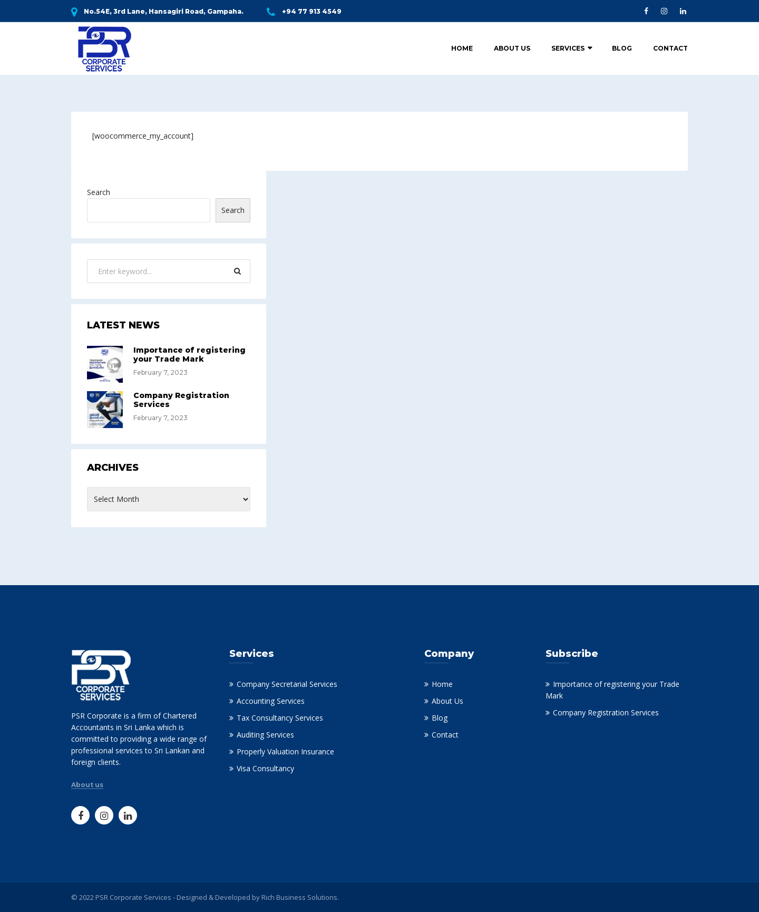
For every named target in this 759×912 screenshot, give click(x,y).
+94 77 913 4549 (312, 11)
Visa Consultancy (265, 768)
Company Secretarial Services (287, 684)
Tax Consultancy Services (280, 718)
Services (568, 48)
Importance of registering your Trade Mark (189, 354)
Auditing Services (265, 735)
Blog (622, 48)
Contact (670, 48)
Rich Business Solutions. (300, 897)
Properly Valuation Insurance (285, 751)
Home (462, 48)
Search (98, 192)
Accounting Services (271, 701)
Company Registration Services (181, 400)
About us (87, 785)
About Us (512, 48)
